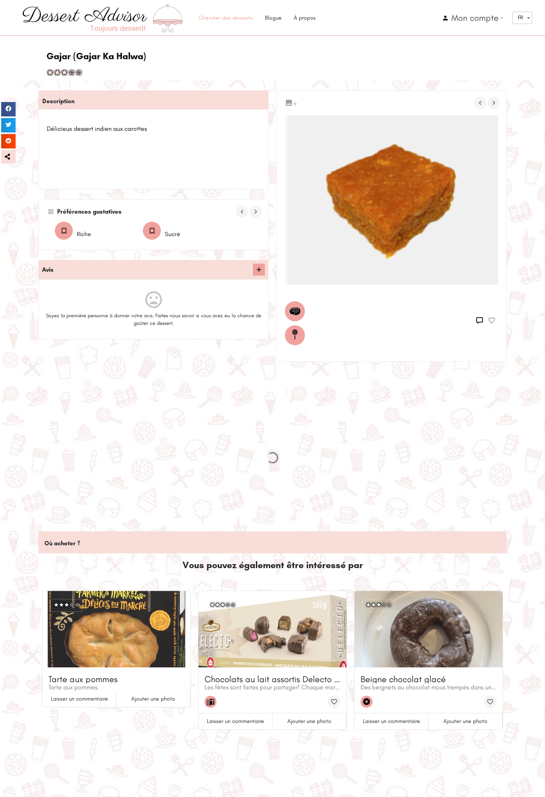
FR (520, 17)
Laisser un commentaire (79, 698)
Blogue (273, 17)
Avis (48, 269)
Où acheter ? (62, 543)
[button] (8, 157)
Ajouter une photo (153, 698)
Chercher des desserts (225, 17)
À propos (305, 17)
